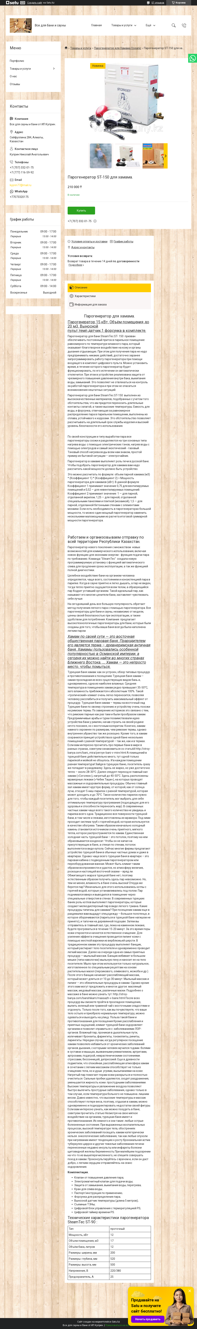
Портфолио (17, 60)
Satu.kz (116, 1321)
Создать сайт (34, 2)
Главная (96, 25)
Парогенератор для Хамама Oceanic (117, 48)
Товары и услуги (121, 25)
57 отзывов (158, 2)
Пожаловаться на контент (119, 1325)
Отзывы (15, 84)
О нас (13, 76)
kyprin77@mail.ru (20, 185)
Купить (81, 210)
